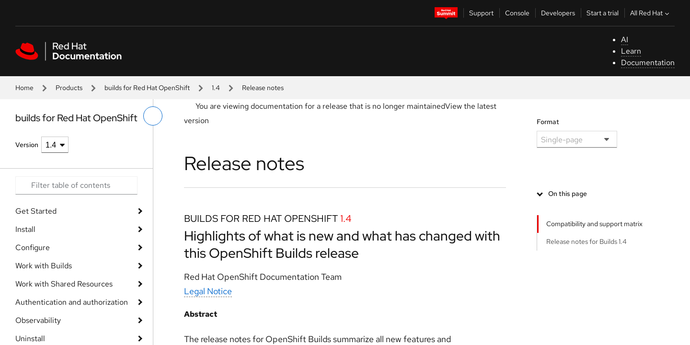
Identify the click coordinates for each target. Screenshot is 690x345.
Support (481, 13)
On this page (567, 193)
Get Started (36, 211)
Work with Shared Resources (64, 284)
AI (624, 39)
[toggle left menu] (152, 116)
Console (517, 13)
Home (24, 87)
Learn (631, 51)
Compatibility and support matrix (594, 223)
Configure (32, 247)
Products (69, 87)
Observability (38, 320)
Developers (558, 13)
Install (25, 229)
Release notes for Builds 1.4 (586, 241)
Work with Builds (43, 266)
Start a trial (602, 13)
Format (548, 121)
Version (26, 144)
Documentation (648, 63)
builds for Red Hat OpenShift (147, 87)
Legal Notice (208, 291)
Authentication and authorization (71, 302)
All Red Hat (650, 13)
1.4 (216, 87)
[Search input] (76, 185)
